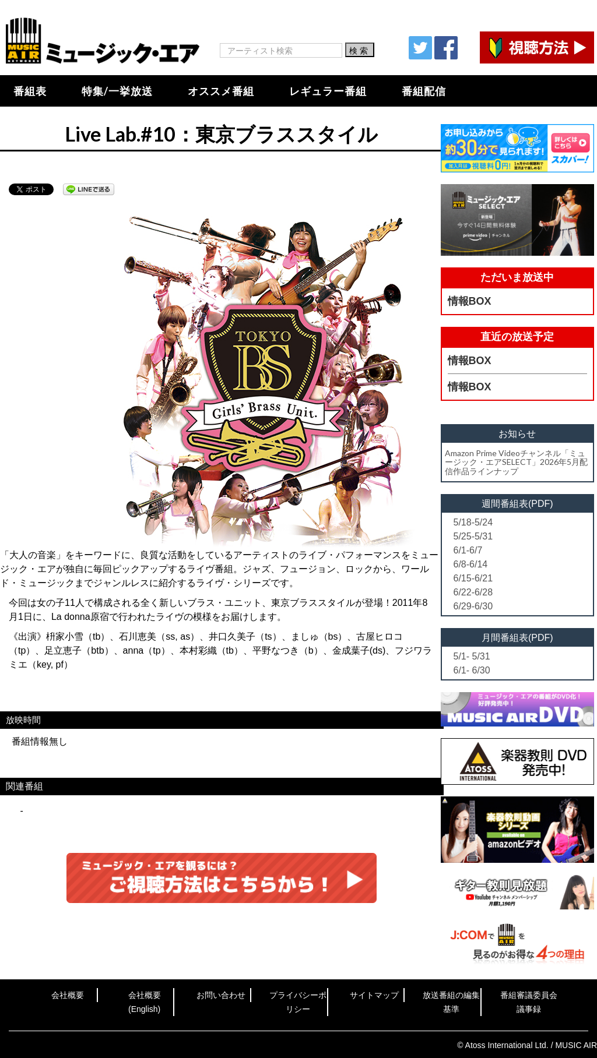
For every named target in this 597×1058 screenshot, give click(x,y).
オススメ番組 (221, 90)
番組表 (30, 90)
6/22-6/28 (473, 592)
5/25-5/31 (473, 536)
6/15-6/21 (473, 578)
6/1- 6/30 (472, 670)
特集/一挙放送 (117, 90)
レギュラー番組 (328, 90)
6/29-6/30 (473, 606)
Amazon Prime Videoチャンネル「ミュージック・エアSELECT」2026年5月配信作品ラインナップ (516, 462)
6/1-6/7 (468, 550)
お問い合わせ (220, 995)
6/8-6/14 (471, 564)
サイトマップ (374, 995)
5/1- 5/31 (472, 656)
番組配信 (424, 90)
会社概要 (67, 995)
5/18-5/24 (473, 522)
